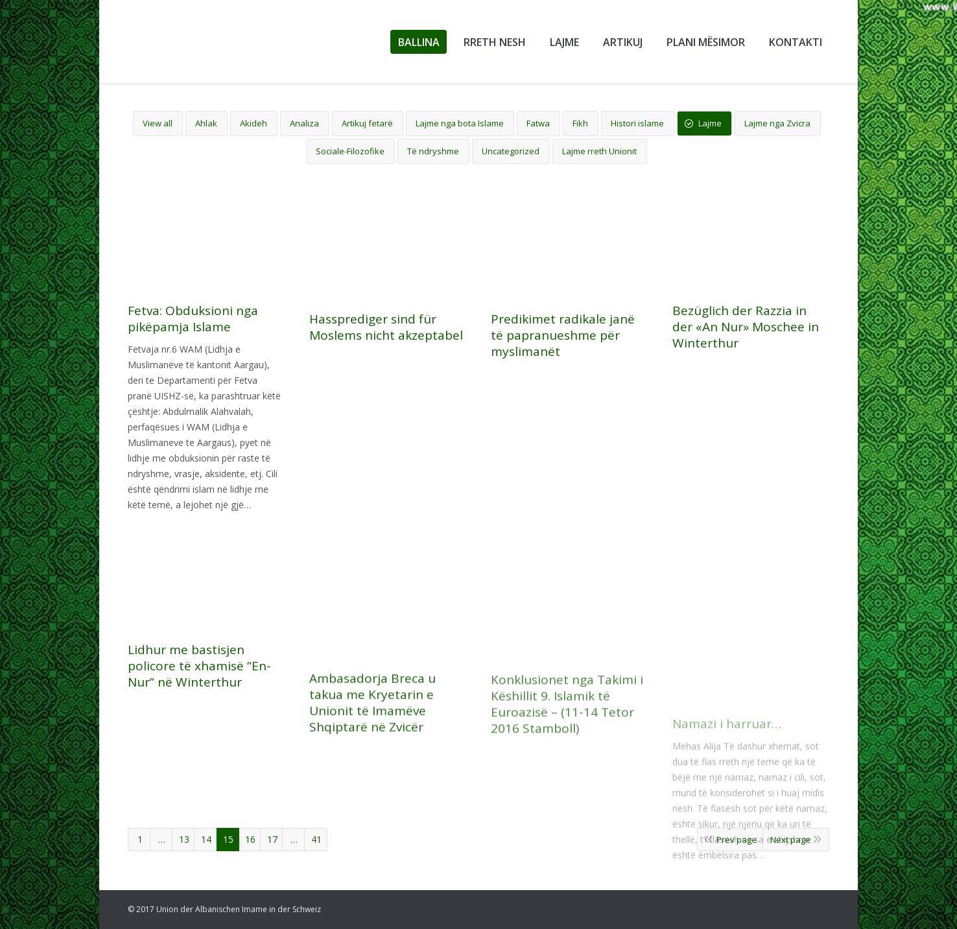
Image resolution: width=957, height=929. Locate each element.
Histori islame (637, 123)
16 (250, 839)
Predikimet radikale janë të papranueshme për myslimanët (563, 344)
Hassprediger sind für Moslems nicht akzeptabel (386, 327)
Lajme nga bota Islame (460, 123)
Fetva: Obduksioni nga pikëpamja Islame (193, 319)
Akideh (253, 123)
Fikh (580, 123)
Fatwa (538, 123)
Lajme (710, 123)
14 (206, 839)
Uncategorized (510, 151)
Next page (790, 839)
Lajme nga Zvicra (777, 123)
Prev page (736, 839)
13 (184, 839)
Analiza (304, 123)
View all (157, 123)
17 (272, 839)
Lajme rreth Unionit (599, 151)
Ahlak (206, 123)
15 (228, 839)
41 (316, 839)
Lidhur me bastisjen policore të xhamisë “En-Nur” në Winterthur (199, 760)
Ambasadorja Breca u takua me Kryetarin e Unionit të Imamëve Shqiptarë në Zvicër (372, 817)
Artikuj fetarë (367, 123)
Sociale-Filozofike (350, 151)
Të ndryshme (433, 151)
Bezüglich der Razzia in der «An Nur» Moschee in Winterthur (745, 362)
